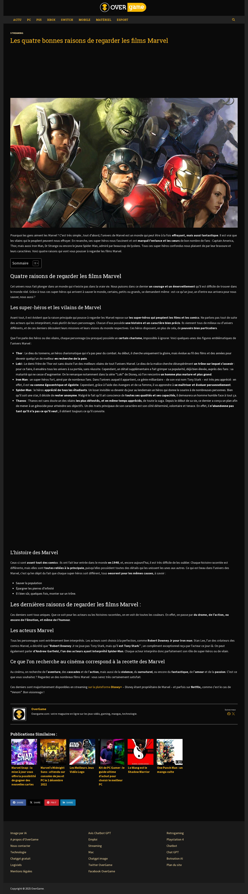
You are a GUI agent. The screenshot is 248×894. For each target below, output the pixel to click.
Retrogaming (175, 833)
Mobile (84, 20)
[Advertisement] (124, 71)
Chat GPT (173, 852)
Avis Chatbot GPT (99, 833)
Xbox (51, 20)
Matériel (103, 20)
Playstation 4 (175, 839)
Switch (67, 20)
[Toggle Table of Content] (34, 263)
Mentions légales (21, 871)
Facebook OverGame (101, 871)
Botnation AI (175, 858)
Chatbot (172, 846)
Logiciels (16, 865)
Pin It (51, 802)
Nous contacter (20, 846)
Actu (17, 20)
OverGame (38, 709)
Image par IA (18, 833)
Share (18, 802)
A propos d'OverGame (24, 839)
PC (29, 20)
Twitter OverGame (100, 865)
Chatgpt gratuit (20, 858)
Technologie (18, 852)
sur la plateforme (105, 687)
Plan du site (174, 865)
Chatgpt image (98, 858)
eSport (122, 20)
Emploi (92, 839)
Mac (91, 852)
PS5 (39, 20)
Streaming (16, 33)
